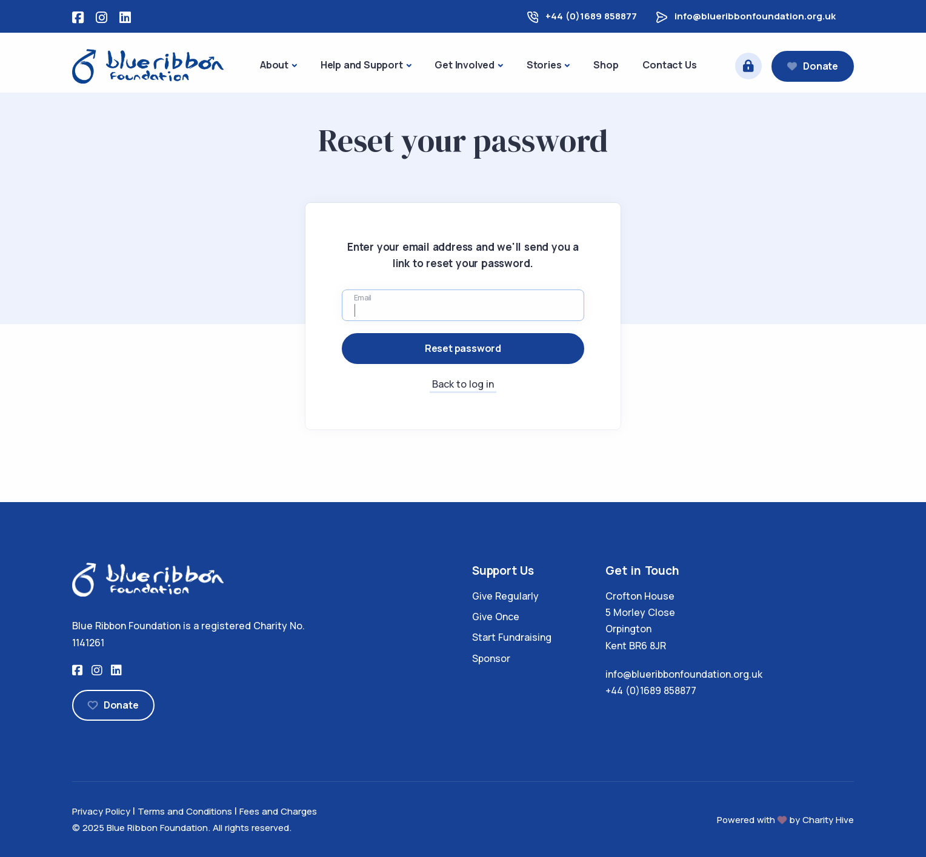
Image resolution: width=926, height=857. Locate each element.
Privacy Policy (101, 811)
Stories (544, 64)
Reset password (463, 348)
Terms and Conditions (185, 811)
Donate (812, 66)
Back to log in (463, 384)
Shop (605, 64)
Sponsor (491, 658)
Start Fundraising (511, 637)
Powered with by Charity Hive (785, 819)
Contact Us (669, 64)
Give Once (495, 616)
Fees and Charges (278, 811)
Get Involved (465, 64)
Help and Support (362, 64)
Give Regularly (505, 596)
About (274, 64)
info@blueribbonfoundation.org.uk (755, 16)
